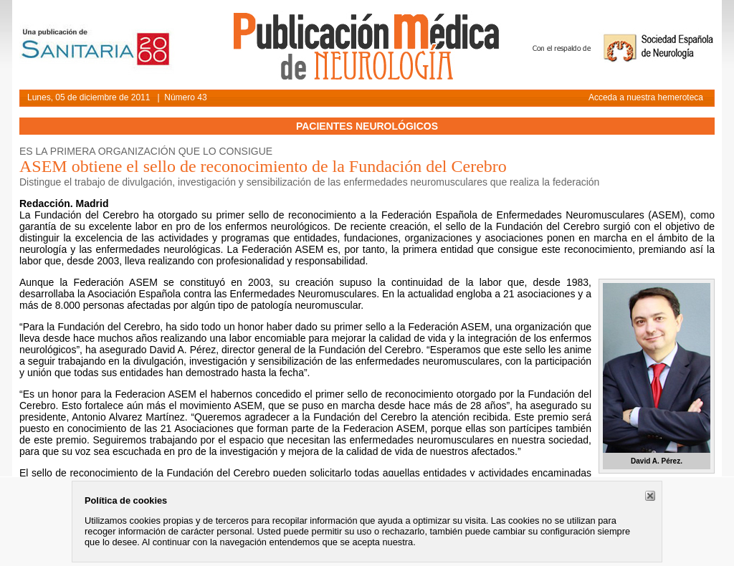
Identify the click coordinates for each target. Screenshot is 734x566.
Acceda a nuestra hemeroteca (645, 97)
